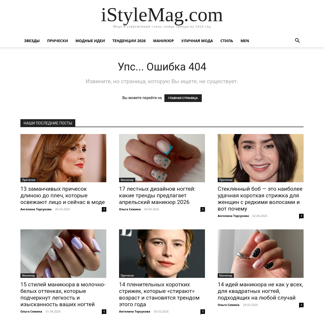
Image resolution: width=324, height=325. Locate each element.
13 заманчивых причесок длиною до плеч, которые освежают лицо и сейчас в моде (62, 195)
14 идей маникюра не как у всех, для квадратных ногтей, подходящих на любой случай (260, 291)
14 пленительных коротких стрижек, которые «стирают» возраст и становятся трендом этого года (159, 294)
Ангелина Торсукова (36, 209)
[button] (297, 41)
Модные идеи (90, 40)
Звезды (32, 40)
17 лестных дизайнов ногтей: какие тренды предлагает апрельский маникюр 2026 (157, 195)
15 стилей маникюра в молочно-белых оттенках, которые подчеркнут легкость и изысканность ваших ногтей (63, 294)
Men (244, 40)
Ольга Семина (130, 209)
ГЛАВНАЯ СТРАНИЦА (183, 98)
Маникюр (163, 40)
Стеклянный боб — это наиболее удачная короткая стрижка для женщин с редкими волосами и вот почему (260, 199)
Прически (57, 40)
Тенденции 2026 (129, 40)
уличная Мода (197, 40)
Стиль (226, 40)
